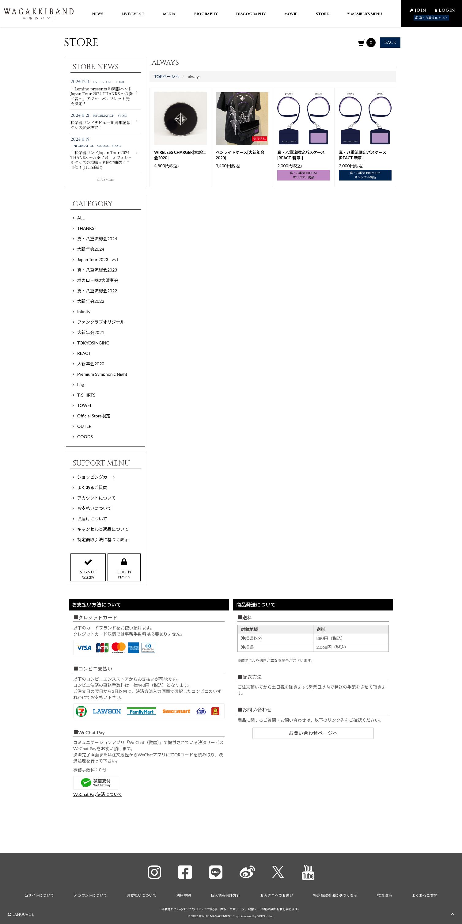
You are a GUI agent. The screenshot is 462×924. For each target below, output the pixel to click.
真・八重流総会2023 (97, 270)
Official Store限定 (93, 416)
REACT (84, 354)
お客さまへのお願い (276, 894)
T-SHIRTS (86, 395)
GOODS (85, 437)
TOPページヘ (167, 77)
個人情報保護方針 (225, 894)
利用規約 (183, 894)
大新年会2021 (90, 333)
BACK (390, 43)
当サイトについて (39, 894)
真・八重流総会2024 (97, 239)
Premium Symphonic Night (102, 375)
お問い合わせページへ (313, 734)
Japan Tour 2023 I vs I (97, 260)
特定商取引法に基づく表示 (335, 894)
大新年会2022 (90, 302)
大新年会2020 (90, 364)
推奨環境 (384, 894)
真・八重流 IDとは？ (431, 18)
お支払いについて (141, 894)
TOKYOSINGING (93, 343)
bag (80, 385)
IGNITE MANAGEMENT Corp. (219, 915)
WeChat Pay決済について (97, 795)
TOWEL (84, 406)
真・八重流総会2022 (97, 291)
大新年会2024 (90, 250)
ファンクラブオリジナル (100, 322)
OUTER (84, 427)
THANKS (85, 229)
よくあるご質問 (424, 894)
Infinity (83, 312)
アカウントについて (90, 894)
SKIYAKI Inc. (265, 915)
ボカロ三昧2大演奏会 (97, 281)
